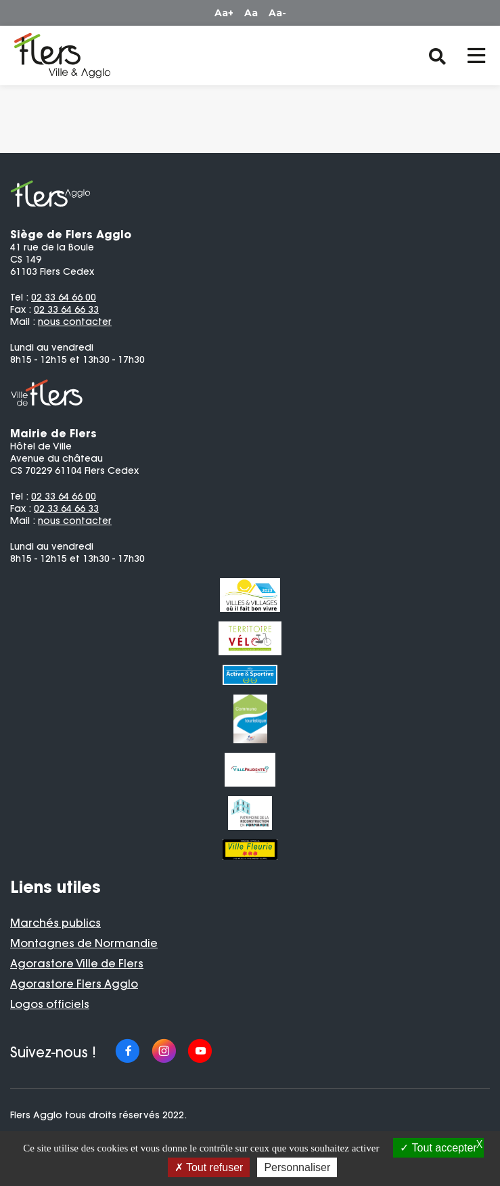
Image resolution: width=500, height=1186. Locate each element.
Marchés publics (55, 922)
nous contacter (75, 321)
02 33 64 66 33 (66, 309)
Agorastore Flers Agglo (74, 983)
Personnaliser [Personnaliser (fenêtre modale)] (297, 1167)
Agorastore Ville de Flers (76, 963)
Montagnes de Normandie (84, 943)
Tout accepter (438, 1148)
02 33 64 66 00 (63, 297)
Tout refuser (209, 1167)
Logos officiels (49, 1004)
